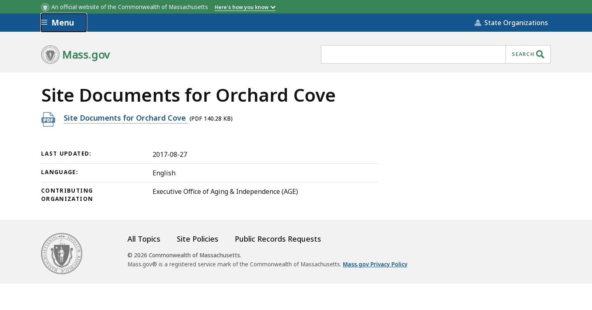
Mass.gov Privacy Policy (375, 264)
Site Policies (197, 239)
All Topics (143, 239)
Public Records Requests (278, 239)
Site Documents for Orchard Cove (126, 118)
